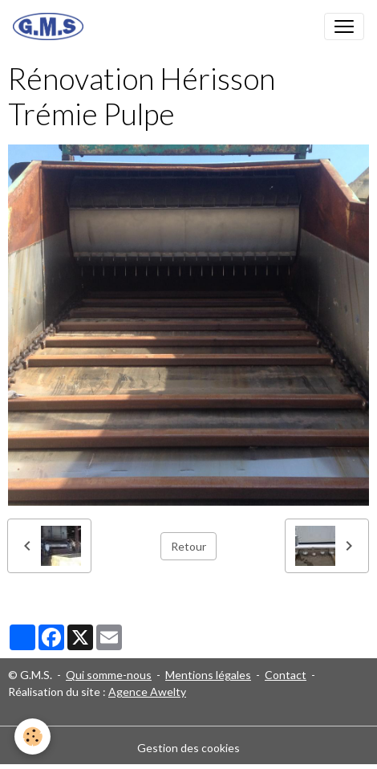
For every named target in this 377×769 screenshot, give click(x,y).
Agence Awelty (147, 691)
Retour (188, 546)
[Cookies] (32, 736)
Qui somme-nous (109, 675)
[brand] (51, 26)
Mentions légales (208, 675)
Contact (285, 675)
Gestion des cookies (188, 748)
